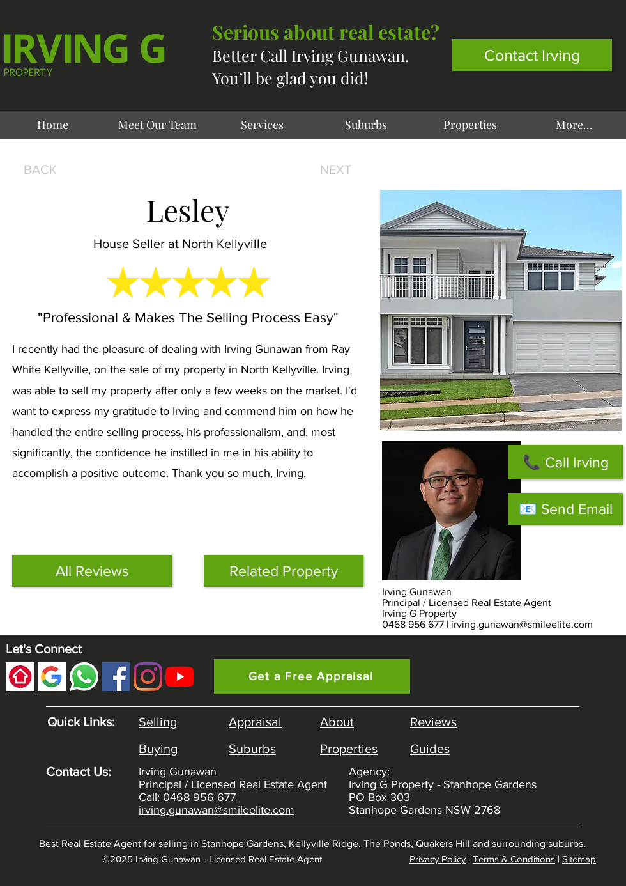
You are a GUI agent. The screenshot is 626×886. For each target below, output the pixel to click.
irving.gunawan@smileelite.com (522, 624)
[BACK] (44, 169)
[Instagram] (148, 676)
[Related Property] (283, 571)
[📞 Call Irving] (565, 462)
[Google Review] (52, 676)
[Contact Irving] (532, 55)
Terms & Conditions (514, 858)
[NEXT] (333, 169)
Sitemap (579, 858)
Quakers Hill (444, 843)
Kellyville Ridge (323, 843)
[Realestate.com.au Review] (20, 676)
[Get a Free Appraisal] (312, 676)
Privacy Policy (437, 858)
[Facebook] (116, 676)
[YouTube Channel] (179, 676)
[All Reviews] (92, 571)
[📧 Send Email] (565, 509)
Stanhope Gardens (242, 843)
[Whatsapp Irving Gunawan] (84, 676)
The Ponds (387, 843)
